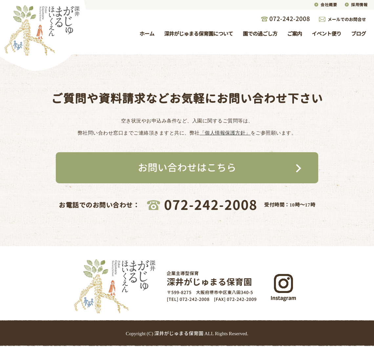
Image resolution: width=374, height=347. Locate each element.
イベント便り (326, 33)
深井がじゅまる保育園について (198, 33)
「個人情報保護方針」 (225, 133)
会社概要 (329, 5)
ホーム (146, 33)
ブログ (358, 33)
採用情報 (359, 5)
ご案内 (294, 33)
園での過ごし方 (260, 33)
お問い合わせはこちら (187, 167)
